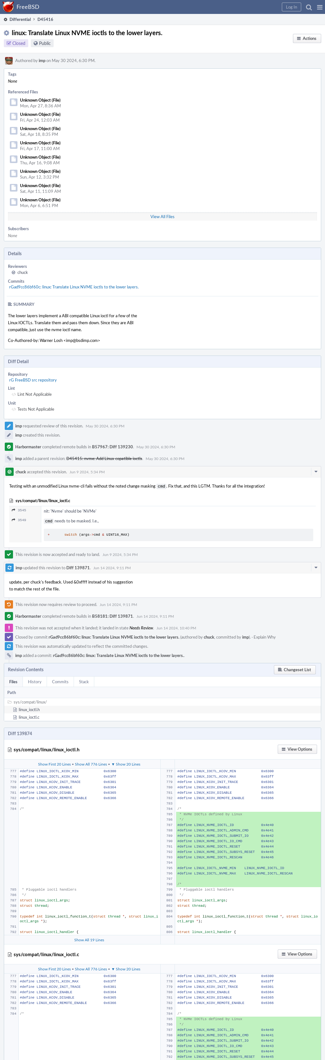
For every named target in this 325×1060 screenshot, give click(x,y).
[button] (320, 7)
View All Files (162, 216)
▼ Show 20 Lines (125, 762)
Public (45, 43)
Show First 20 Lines (54, 762)
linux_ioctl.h (29, 708)
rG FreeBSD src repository (33, 380)
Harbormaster (28, 447)
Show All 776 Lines (91, 762)
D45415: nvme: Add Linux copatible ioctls (104, 458)
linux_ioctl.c (29, 716)
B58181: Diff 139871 (112, 615)
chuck (22, 272)
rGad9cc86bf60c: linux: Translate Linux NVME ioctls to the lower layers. (74, 287)
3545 (19, 509)
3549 (19, 519)
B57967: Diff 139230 (112, 447)
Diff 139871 (78, 566)
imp (42, 60)
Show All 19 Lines (89, 938)
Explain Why (265, 636)
